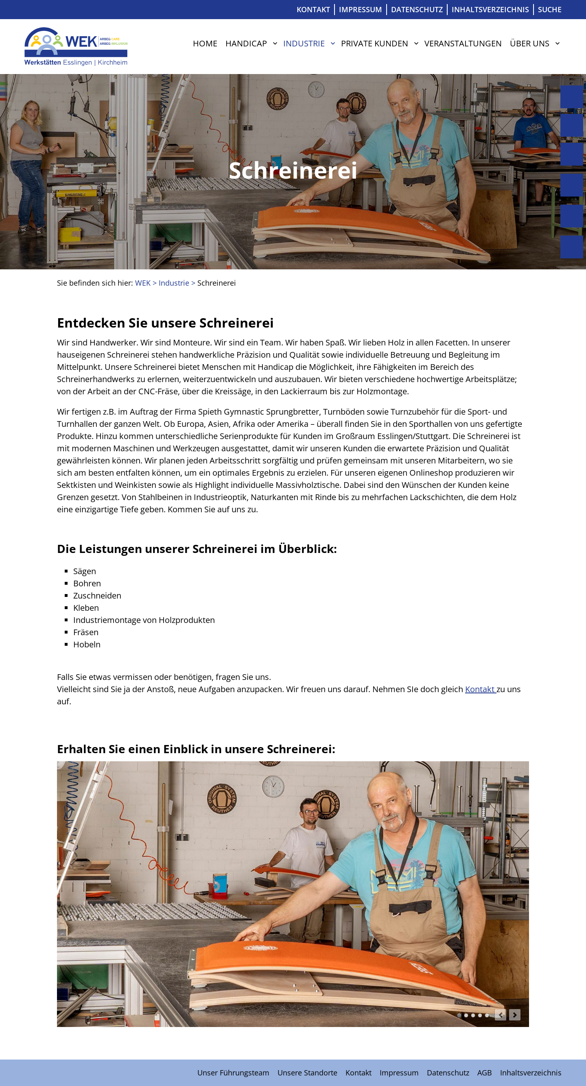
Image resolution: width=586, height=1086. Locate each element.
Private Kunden (374, 43)
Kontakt (313, 9)
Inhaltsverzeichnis (490, 9)
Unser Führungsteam (233, 1072)
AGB (484, 1072)
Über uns (529, 43)
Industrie (304, 43)
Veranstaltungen (463, 43)
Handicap (246, 43)
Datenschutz (417, 9)
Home (205, 43)
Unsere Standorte (307, 1072)
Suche (550, 9)
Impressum (360, 9)
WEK (143, 283)
